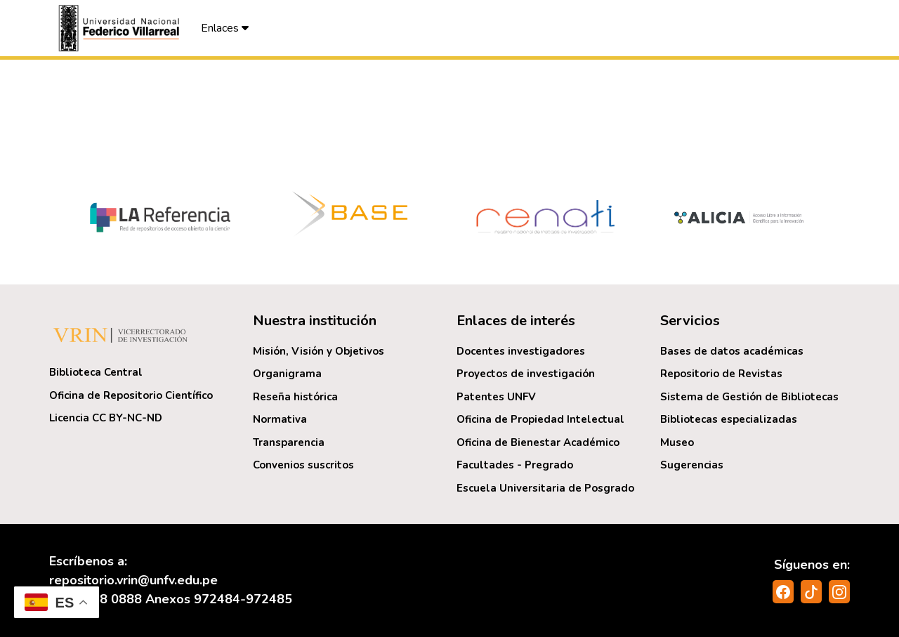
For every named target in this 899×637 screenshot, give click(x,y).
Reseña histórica (295, 397)
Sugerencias (691, 465)
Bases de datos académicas (731, 351)
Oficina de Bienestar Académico (538, 442)
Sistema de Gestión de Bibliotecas (749, 397)
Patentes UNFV (496, 397)
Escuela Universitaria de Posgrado (545, 488)
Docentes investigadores (521, 351)
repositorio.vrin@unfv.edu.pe (133, 580)
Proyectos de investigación (526, 374)
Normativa (280, 419)
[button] (121, 28)
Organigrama (287, 374)
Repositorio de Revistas (721, 374)
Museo (677, 442)
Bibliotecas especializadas (728, 419)
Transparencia (288, 442)
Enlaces (225, 28)
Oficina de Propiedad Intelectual (540, 419)
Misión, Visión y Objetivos (318, 351)
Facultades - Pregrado (515, 465)
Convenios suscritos (303, 465)
